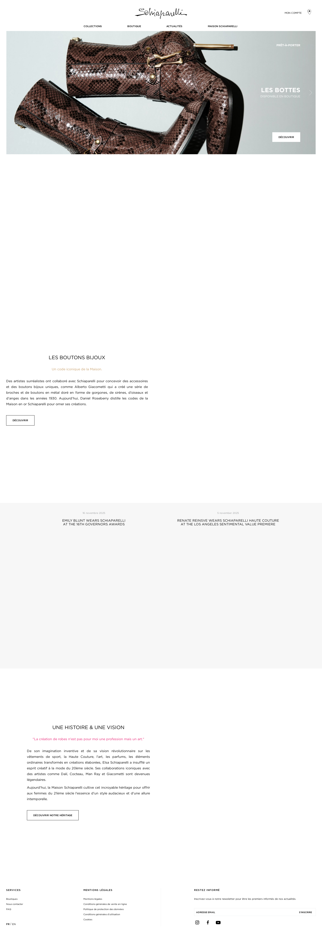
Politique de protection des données (103, 909)
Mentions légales (92, 898)
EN (14, 924)
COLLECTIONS (93, 26)
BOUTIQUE (134, 26)
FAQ (8, 909)
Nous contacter (14, 904)
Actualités (174, 26)
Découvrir (286, 137)
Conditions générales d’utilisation (101, 914)
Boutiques (11, 898)
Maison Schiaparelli (222, 26)
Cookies (87, 919)
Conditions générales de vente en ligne (105, 904)
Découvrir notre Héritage (52, 815)
